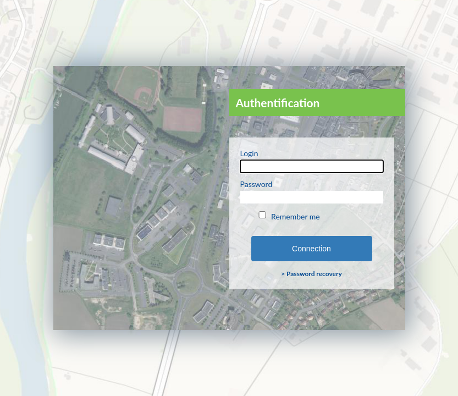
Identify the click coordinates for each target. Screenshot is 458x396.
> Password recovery (311, 274)
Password (311, 191)
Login (311, 160)
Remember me (288, 216)
